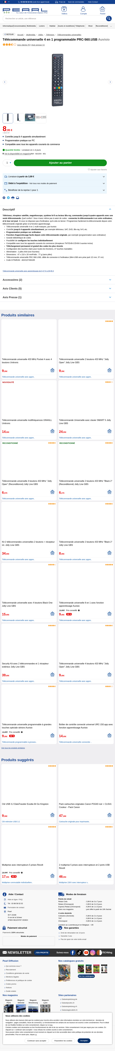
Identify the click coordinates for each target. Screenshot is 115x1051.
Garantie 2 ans (66, 936)
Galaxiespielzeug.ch (69, 1006)
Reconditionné (102, 26)
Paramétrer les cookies (63, 1041)
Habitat (52, 26)
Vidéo (40, 35)
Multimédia (31, 26)
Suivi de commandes (76, 2)
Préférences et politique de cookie (19, 980)
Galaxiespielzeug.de (69, 999)
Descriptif (9, 209)
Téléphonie (80, 26)
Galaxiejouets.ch (68, 1003)
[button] (17, 153)
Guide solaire (11, 991)
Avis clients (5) (12, 288)
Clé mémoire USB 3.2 (11, 822)
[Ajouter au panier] (60, 163)
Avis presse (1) (12, 297)
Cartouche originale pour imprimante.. (74, 822)
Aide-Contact (93, 2)
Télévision (50, 35)
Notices (9, 988)
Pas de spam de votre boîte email (73, 939)
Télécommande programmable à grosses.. (19, 742)
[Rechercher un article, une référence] (57, 18)
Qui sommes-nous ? (13, 966)
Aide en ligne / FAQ (15, 899)
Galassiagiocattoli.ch (69, 1010)
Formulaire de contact (16, 907)
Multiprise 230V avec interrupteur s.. (74, 882)
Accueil (20, 35)
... (111, 26)
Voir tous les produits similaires (13, 748)
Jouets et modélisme (66, 26)
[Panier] (102, 10)
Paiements (13, 933)
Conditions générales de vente (17, 973)
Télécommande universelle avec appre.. (18, 377)
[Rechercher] (109, 18)
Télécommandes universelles (69, 35)
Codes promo (11, 984)
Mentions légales (12, 977)
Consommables (19, 26)
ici (36, 1034)
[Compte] (83, 10)
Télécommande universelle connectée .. (75, 742)
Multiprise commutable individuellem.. (17, 882)
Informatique (8, 26)
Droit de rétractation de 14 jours (73, 933)
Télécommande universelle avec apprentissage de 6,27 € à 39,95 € (28, 271)
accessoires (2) (12, 279)
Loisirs (42, 26)
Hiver (90, 26)
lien (51, 1025)
